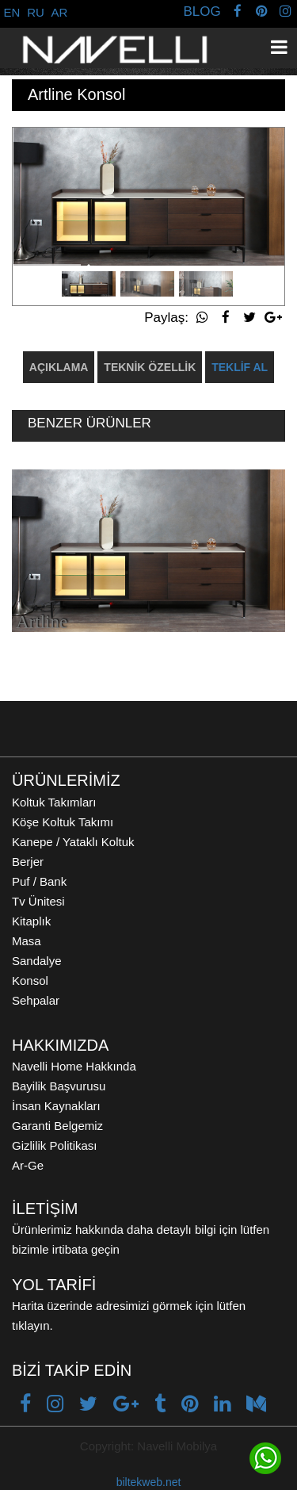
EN (12, 12)
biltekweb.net (148, 1482)
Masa (26, 941)
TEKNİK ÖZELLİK (150, 367)
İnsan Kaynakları (56, 1106)
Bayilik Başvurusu (58, 1086)
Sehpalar (35, 1000)
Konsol (30, 980)
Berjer (28, 861)
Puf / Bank (39, 881)
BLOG (201, 11)
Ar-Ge (28, 1165)
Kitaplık (31, 921)
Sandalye (37, 960)
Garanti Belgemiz (57, 1125)
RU (35, 12)
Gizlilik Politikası (54, 1145)
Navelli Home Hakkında (74, 1066)
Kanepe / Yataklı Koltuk (73, 841)
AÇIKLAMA (59, 367)
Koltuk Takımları (54, 802)
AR (59, 12)
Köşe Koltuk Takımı (62, 822)
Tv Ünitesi (38, 901)
